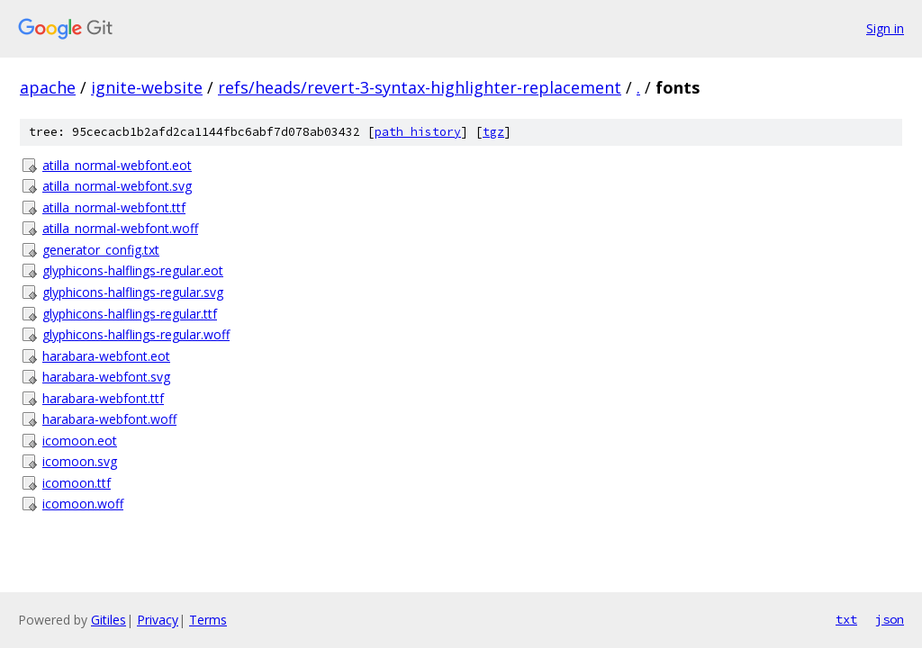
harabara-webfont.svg (106, 376)
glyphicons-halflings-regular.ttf (129, 313)
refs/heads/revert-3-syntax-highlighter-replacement (419, 87)
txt (846, 619)
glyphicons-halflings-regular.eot (132, 270)
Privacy (157, 619)
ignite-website (147, 87)
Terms (208, 619)
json (889, 619)
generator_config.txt (100, 249)
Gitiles (108, 619)
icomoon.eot (79, 440)
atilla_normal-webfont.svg (117, 185)
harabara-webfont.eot (106, 355)
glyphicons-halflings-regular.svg (132, 292)
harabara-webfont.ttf (103, 398)
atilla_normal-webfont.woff (120, 228)
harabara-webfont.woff (109, 419)
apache (48, 87)
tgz (493, 132)
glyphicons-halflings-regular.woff (136, 334)
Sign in (885, 28)
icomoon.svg (79, 461)
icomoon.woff (82, 503)
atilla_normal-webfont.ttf (113, 207)
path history (418, 132)
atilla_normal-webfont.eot (117, 165)
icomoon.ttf (76, 482)
